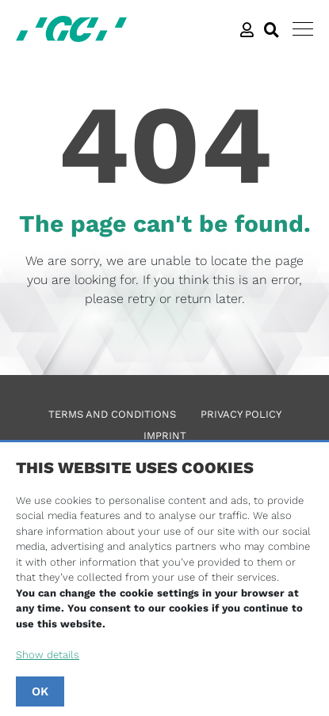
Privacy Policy (241, 414)
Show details (47, 655)
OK (40, 691)
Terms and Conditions (112, 414)
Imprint (164, 435)
